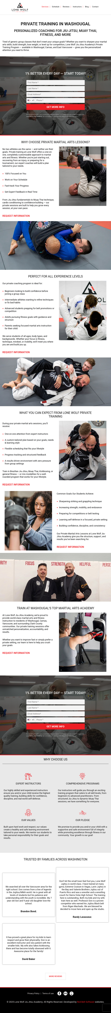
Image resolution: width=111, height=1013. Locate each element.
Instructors (77, 7)
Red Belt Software (85, 1002)
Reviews (66, 7)
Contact (95, 7)
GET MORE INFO (55, 107)
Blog (87, 7)
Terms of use (48, 993)
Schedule (55, 7)
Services (45, 7)
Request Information (16, 215)
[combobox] (31, 100)
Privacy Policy (33, 993)
